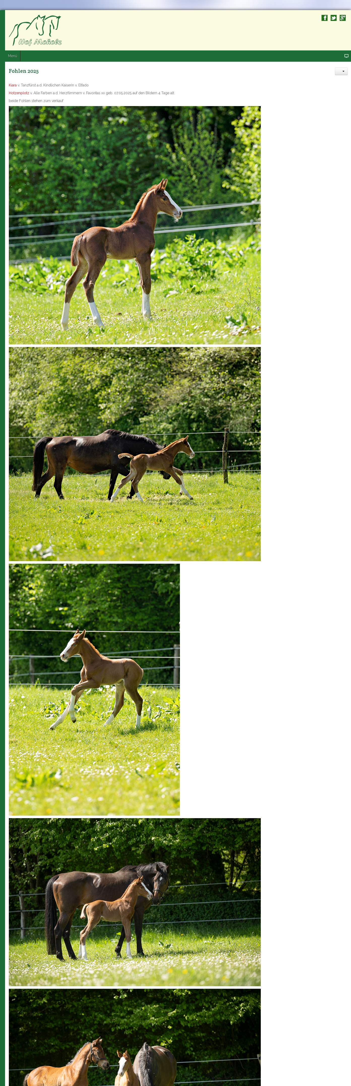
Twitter (333, 18)
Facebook (324, 18)
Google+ (342, 18)
